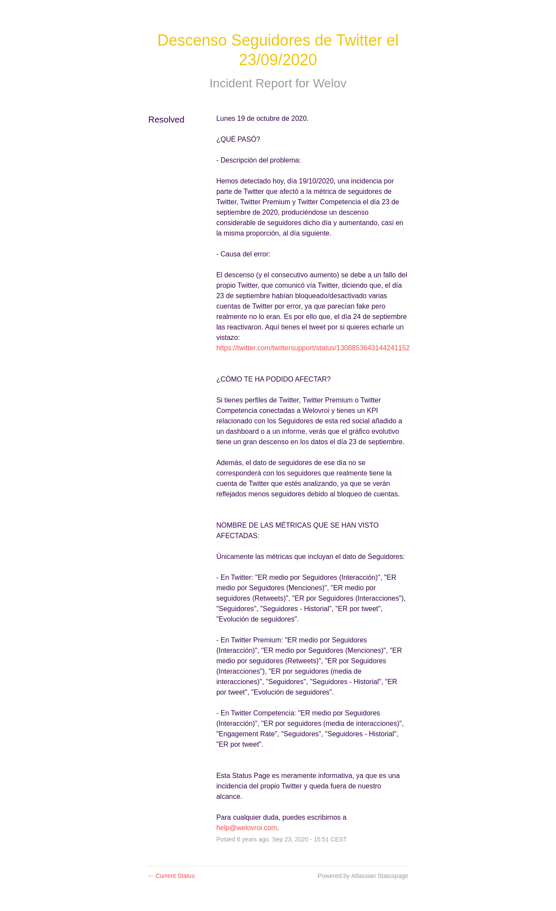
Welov (329, 83)
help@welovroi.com (246, 827)
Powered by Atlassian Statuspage (363, 875)
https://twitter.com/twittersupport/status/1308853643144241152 (313, 348)
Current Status (171, 875)
